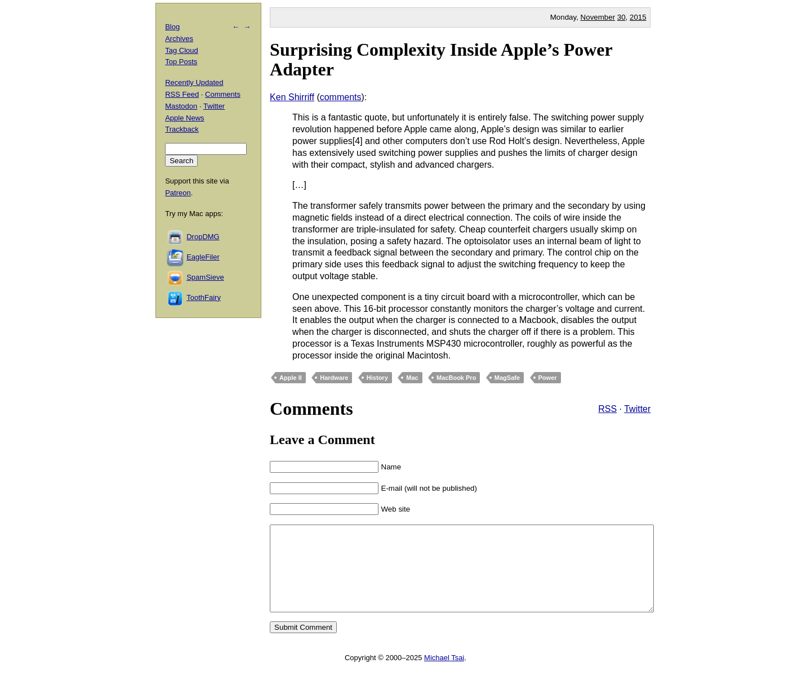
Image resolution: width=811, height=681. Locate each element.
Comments (222, 94)
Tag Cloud (181, 50)
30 (621, 17)
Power (547, 377)
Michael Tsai (444, 674)
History (377, 377)
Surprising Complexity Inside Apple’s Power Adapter (441, 59)
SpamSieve (205, 277)
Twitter (637, 409)
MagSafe (507, 377)
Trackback (181, 129)
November (598, 17)
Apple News (184, 118)
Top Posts (181, 61)
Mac (412, 377)
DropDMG (203, 236)
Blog (172, 27)
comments (341, 97)
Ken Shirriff (292, 97)
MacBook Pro (456, 377)
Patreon (178, 193)
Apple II (290, 377)
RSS (607, 409)
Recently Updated (194, 82)
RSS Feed (182, 94)
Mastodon (181, 106)
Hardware (334, 377)
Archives (179, 38)
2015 (638, 17)
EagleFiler (203, 257)
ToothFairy (203, 297)
